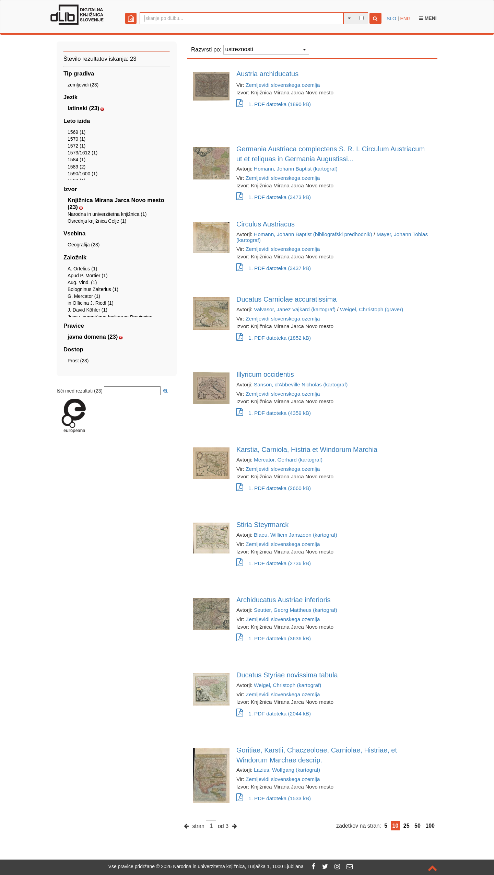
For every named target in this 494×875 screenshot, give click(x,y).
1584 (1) (76, 159)
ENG (405, 18)
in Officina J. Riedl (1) (91, 303)
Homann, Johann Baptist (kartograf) (296, 169)
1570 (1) (76, 139)
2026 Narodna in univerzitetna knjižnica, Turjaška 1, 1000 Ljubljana (232, 866)
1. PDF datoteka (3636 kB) (273, 638)
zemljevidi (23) (83, 85)
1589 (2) (76, 167)
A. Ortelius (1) (82, 268)
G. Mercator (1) (84, 296)
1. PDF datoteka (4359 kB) (273, 413)
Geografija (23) (83, 244)
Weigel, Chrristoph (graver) (371, 309)
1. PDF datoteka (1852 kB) (273, 338)
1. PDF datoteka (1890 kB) (273, 104)
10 (395, 826)
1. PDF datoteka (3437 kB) (273, 268)
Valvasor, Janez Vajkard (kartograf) (295, 309)
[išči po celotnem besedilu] (361, 18)
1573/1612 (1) (82, 152)
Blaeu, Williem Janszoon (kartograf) (295, 535)
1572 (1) (76, 146)
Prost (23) (78, 360)
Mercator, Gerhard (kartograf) (288, 460)
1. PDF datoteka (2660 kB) (273, 488)
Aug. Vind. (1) (82, 282)
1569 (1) (76, 132)
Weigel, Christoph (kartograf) (287, 685)
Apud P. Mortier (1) (87, 275)
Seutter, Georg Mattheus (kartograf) (295, 610)
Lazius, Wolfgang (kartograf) (287, 770)
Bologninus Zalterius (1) (93, 289)
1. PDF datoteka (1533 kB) (273, 798)
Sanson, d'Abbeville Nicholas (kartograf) (301, 384)
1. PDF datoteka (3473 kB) (273, 197)
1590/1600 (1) (82, 173)
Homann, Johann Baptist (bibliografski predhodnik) (313, 234)
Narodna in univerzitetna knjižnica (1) (107, 214)
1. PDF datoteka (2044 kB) (273, 713)
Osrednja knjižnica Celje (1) (97, 221)
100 (430, 826)
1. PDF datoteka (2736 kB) (273, 563)
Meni (428, 18)
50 (417, 826)
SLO (391, 18)
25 (406, 826)
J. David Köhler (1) (87, 310)
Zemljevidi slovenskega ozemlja (283, 85)
